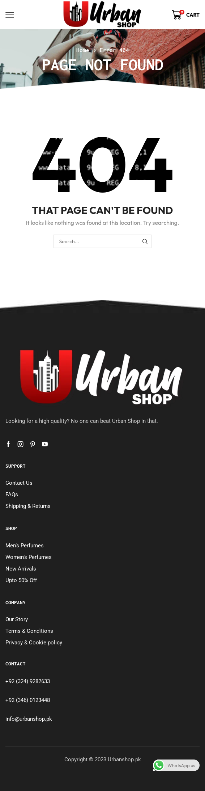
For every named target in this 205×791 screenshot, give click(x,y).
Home (82, 50)
